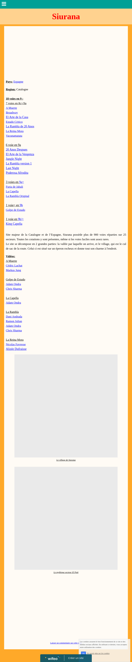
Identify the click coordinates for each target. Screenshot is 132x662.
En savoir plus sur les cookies (101, 655)
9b (21, 205)
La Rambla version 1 (19, 163)
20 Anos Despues (16, 149)
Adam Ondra (13, 284)
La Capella (12, 191)
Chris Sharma (14, 330)
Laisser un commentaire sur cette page (66, 643)
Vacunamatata (14, 135)
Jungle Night (14, 159)
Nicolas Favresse (16, 344)
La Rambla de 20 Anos (20, 126)
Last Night (12, 168)
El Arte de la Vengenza (20, 154)
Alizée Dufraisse (16, 349)
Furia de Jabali (14, 186)
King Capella (14, 223)
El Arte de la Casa (17, 117)
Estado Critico (14, 121)
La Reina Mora (15, 131)
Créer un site (76, 658)
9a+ (21, 182)
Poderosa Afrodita (17, 172)
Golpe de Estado (15, 210)
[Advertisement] (66, 54)
